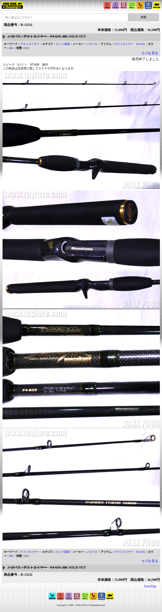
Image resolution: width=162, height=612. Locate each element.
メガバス (91, 44)
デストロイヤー (29, 44)
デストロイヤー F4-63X (129, 44)
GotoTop (150, 586)
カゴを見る (149, 53)
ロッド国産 (63, 44)
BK (11, 48)
